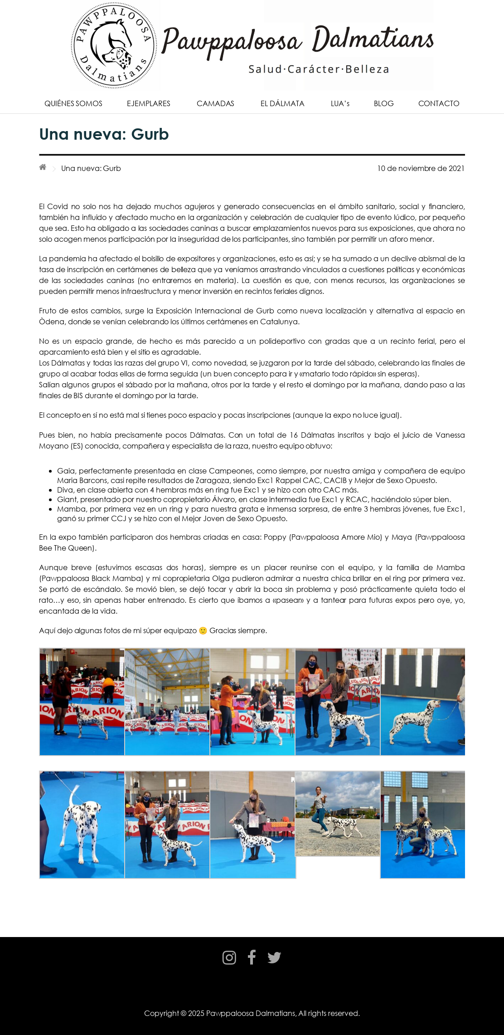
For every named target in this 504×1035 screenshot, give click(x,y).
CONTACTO (439, 103)
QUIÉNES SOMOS (73, 103)
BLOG (384, 103)
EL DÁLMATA (283, 103)
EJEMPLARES (148, 103)
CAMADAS (216, 103)
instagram (229, 966)
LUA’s (340, 103)
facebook (251, 966)
